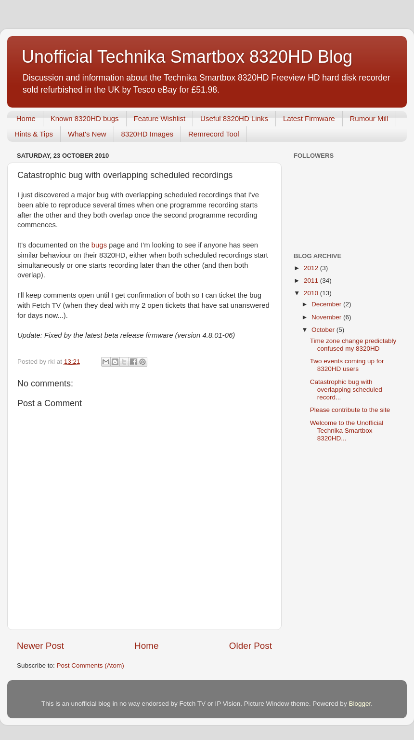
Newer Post (40, 646)
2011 (312, 280)
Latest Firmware (309, 118)
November (327, 317)
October (323, 329)
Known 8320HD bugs (85, 118)
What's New (87, 134)
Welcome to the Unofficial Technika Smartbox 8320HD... (347, 430)
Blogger (360, 703)
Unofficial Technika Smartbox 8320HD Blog (187, 57)
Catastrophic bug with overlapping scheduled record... (346, 389)
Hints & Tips (33, 134)
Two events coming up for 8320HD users (347, 364)
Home (26, 118)
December (327, 304)
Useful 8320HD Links (234, 118)
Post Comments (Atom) (90, 665)
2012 (312, 268)
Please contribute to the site (350, 409)
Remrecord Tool (213, 134)
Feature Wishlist (160, 118)
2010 (312, 293)
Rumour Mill (369, 118)
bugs (99, 245)
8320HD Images (147, 134)
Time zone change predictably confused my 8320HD (353, 344)
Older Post (250, 646)
